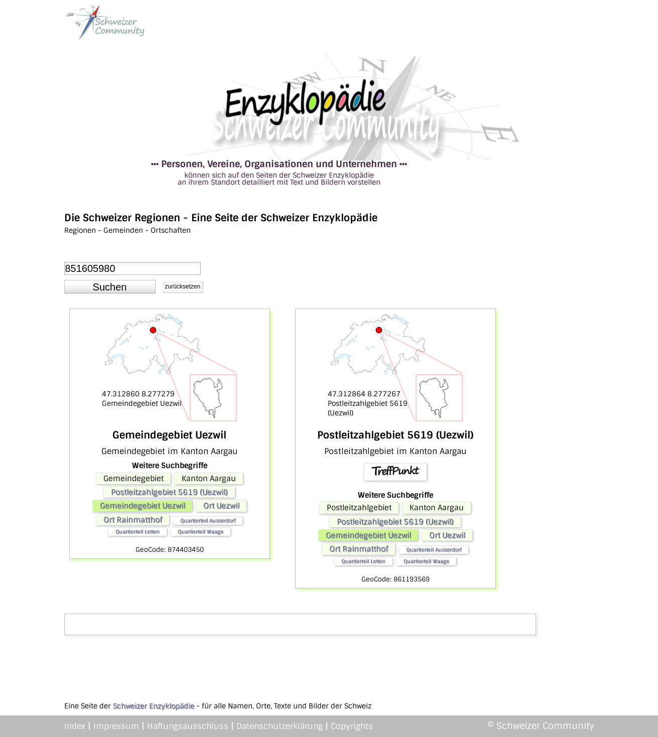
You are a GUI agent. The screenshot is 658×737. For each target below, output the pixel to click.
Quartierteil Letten (137, 531)
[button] (110, 287)
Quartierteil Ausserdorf (207, 520)
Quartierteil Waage (200, 531)
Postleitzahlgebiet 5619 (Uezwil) (169, 492)
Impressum (116, 726)
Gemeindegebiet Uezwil (142, 506)
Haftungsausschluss (187, 726)
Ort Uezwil (221, 506)
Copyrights (352, 726)
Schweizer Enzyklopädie (153, 705)
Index (74, 726)
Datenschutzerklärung (279, 726)
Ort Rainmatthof (132, 520)
